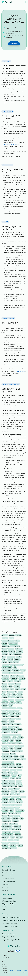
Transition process (8, 873)
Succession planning (8, 870)
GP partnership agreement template (13, 920)
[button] (26, 2)
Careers (18, 970)
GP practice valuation (9, 937)
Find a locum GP (7, 898)
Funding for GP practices (10, 907)
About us (5, 887)
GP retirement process (9, 881)
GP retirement (6, 876)
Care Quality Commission (11, 144)
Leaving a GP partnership (10, 923)
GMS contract (6, 910)
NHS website (21, 371)
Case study (5, 884)
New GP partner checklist (10, 926)
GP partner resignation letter (11, 917)
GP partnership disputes (9, 904)
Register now (14, 43)
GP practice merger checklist (11, 940)
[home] (7, 2)
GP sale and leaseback (9, 901)
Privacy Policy (25, 972)
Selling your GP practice (9, 934)
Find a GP (5, 890)
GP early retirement (8, 879)
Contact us (11, 972)
